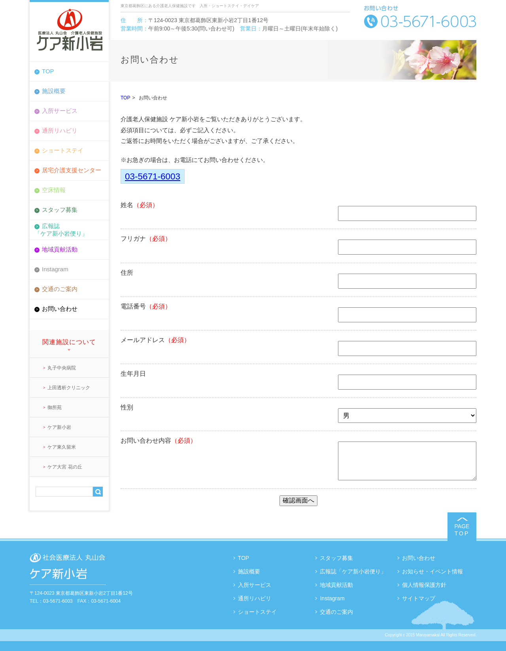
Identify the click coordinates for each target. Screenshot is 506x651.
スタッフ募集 (59, 209)
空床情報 (54, 190)
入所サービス (59, 110)
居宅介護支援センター (71, 170)
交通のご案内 (59, 289)
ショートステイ (62, 150)
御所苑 (54, 407)
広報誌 (69, 230)
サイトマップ (418, 598)
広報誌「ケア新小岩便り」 (353, 571)
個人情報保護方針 (424, 585)
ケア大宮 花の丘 (64, 467)
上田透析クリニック (68, 387)
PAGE (461, 530)
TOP (48, 71)
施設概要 (54, 91)
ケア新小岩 (59, 427)
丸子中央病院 (61, 368)
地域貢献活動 (59, 249)
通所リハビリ (59, 130)
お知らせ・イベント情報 (432, 571)
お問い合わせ (59, 308)
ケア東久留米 (61, 447)
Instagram (55, 269)
